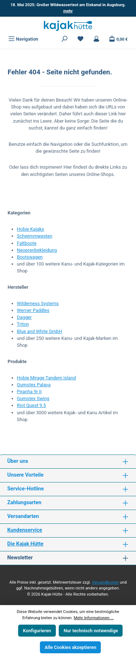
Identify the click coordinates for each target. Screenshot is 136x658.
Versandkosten (105, 582)
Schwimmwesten (35, 236)
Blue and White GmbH (39, 331)
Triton (23, 324)
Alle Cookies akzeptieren (70, 647)
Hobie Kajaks (30, 229)
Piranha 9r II (29, 391)
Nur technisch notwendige (90, 630)
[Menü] (23, 39)
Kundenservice (24, 530)
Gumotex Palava (34, 384)
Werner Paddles (33, 310)
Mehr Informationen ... (94, 618)
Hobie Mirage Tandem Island (46, 378)
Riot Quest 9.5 (31, 405)
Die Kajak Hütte (25, 544)
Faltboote (27, 243)
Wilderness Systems (38, 303)
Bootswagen (30, 257)
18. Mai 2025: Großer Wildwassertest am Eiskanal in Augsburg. (68, 8)
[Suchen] (65, 39)
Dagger (24, 317)
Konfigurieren (37, 630)
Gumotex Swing (33, 398)
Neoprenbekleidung (37, 250)
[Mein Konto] (96, 39)
